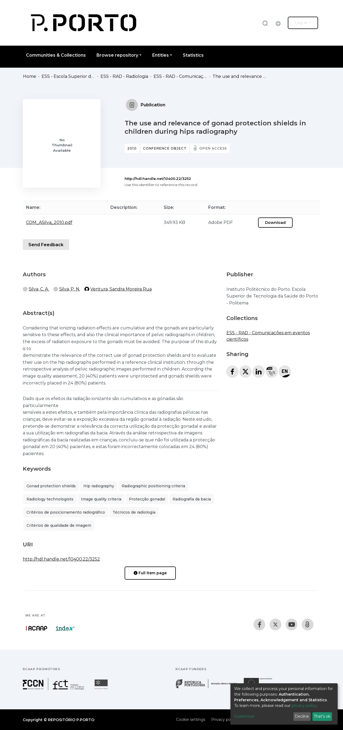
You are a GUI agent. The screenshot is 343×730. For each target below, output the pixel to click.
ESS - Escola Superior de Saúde (68, 76)
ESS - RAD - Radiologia (124, 76)
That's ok (322, 716)
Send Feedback (46, 244)
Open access (213, 148)
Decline (302, 716)
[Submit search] (265, 23)
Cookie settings (190, 719)
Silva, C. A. (39, 289)
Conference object (165, 148)
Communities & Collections (56, 55)
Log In (301, 22)
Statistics (193, 55)
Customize (244, 716)
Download (275, 222)
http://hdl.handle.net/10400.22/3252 (158, 178)
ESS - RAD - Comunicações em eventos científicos (180, 76)
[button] (279, 22)
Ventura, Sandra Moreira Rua (121, 289)
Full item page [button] (150, 573)
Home (29, 76)
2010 (132, 148)
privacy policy (304, 705)
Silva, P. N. (69, 289)
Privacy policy (224, 719)
